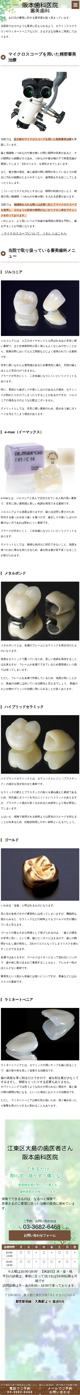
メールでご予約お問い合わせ (60, 1390)
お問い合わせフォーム (40, 1235)
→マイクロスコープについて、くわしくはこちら (34, 233)
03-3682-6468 (39, 1226)
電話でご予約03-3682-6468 (20, 1390)
